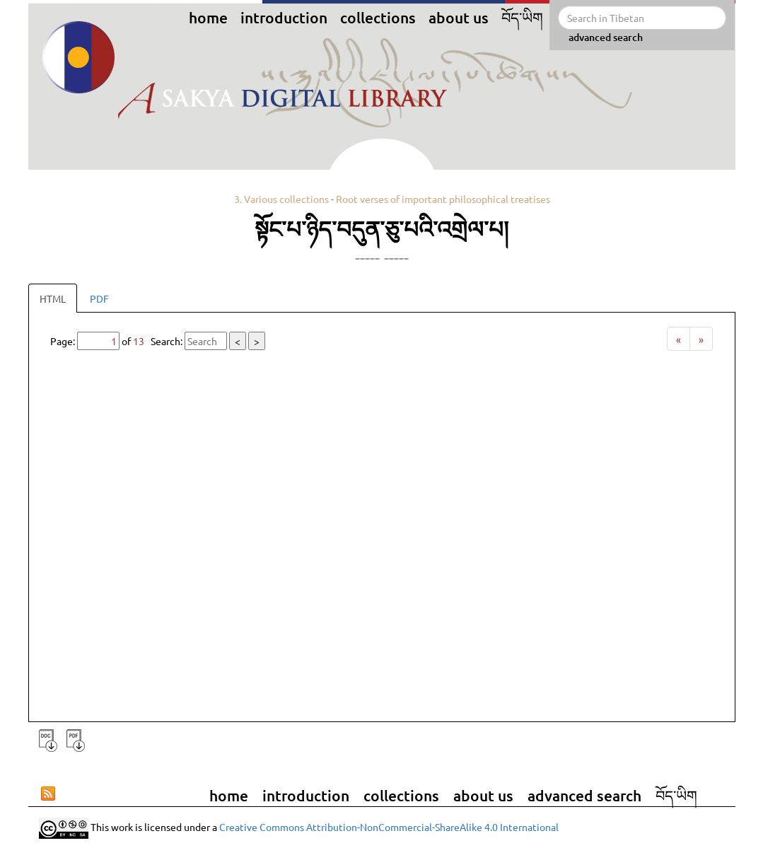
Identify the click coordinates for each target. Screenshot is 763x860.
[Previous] (678, 339)
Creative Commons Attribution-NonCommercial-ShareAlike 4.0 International (389, 826)
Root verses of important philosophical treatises (443, 198)
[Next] (701, 339)
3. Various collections (281, 198)
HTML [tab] (53, 298)
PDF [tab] (99, 298)
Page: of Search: (157, 341)
